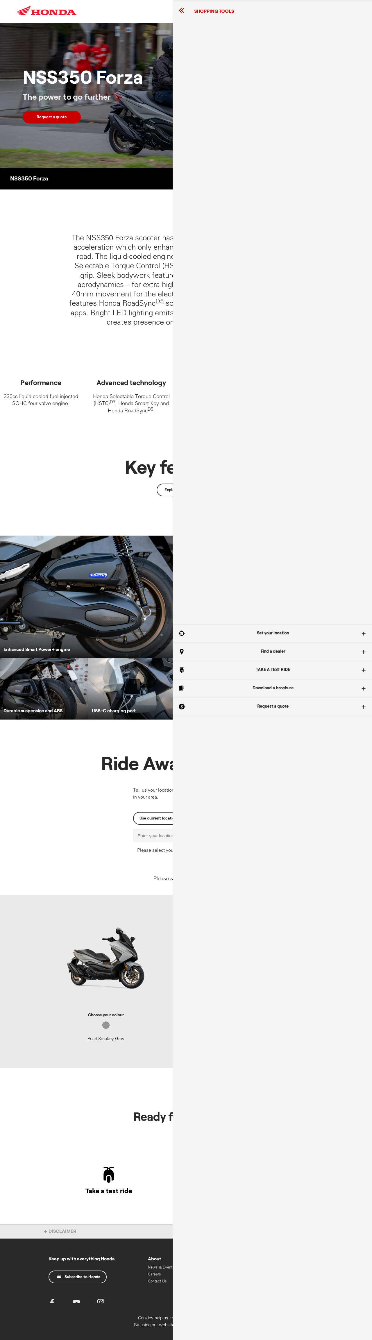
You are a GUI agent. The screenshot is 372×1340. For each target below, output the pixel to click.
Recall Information (204, 1267)
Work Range (240, 1293)
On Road (237, 1286)
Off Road (238, 1280)
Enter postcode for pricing (238, 957)
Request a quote (52, 117)
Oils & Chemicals (204, 1286)
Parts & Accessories (199, 1277)
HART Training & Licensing (286, 1296)
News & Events (161, 1267)
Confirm (335, 1333)
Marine (278, 1286)
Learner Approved (245, 1273)
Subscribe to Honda (78, 1277)
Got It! (312, 678)
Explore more (176, 490)
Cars (276, 1273)
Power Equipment (287, 1280)
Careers (154, 1274)
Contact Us (157, 1281)
